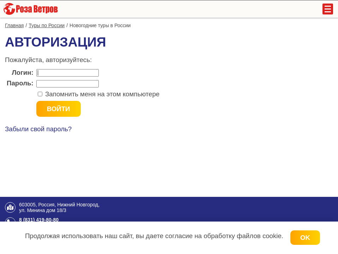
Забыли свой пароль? (38, 129)
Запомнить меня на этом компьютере (101, 94)
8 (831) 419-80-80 (39, 220)
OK (305, 237)
